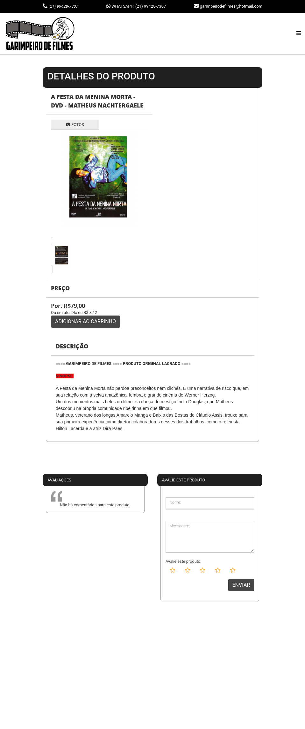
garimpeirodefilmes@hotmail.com (231, 6)
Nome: (175, 502)
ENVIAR (241, 585)
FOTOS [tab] (75, 124)
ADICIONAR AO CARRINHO (85, 321)
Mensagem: (179, 526)
